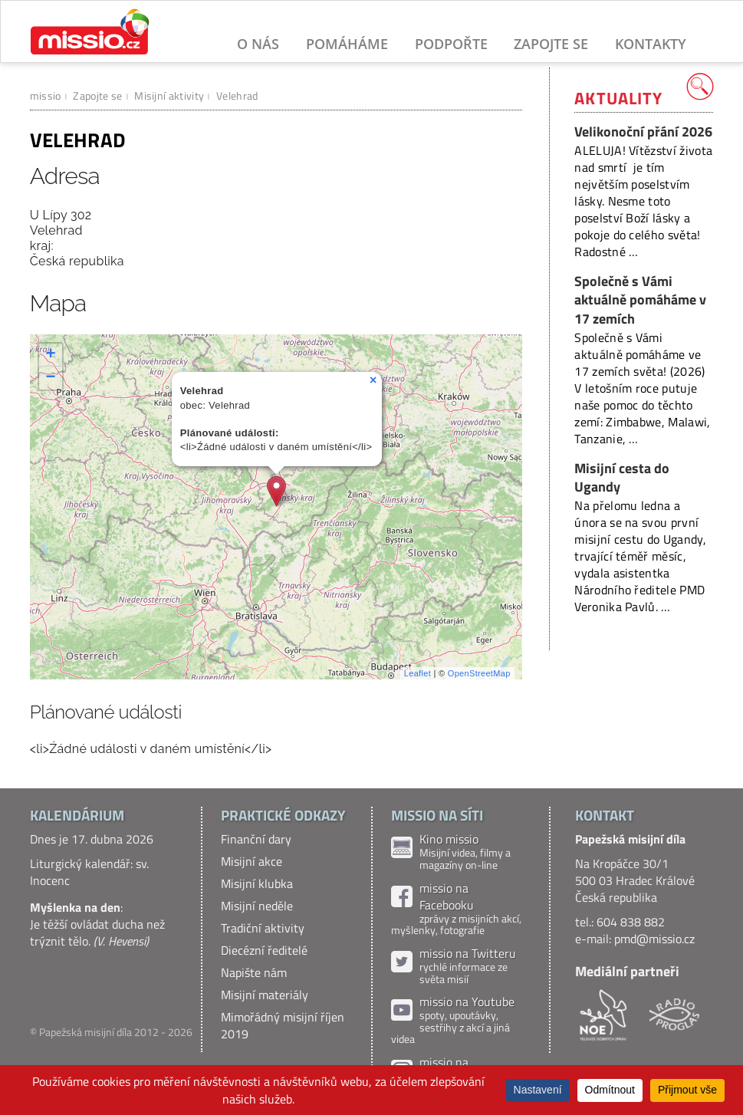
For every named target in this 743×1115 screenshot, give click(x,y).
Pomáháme (347, 44)
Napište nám (254, 972)
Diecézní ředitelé (264, 950)
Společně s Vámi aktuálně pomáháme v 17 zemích (640, 300)
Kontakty (650, 44)
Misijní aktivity (169, 95)
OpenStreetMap (479, 673)
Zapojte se (551, 44)
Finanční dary (256, 839)
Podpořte (451, 44)
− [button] (51, 378)
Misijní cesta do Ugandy (621, 478)
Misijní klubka (257, 883)
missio (45, 95)
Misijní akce (251, 861)
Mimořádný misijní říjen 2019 (282, 1025)
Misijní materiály (264, 994)
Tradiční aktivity (262, 928)
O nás (258, 44)
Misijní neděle (257, 905)
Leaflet (417, 673)
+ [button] (51, 355)
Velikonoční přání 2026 (643, 131)
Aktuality (618, 98)
